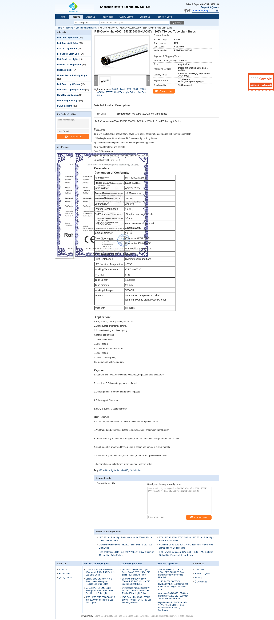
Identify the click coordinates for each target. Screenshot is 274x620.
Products (76, 17)
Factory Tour (107, 17)
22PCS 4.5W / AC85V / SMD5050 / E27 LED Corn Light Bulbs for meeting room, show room (173, 585)
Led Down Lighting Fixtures (71, 89)
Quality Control (126, 17)
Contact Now (73, 136)
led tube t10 (122, 470)
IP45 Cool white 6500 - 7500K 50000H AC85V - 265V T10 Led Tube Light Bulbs (136, 600)
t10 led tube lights (107, 470)
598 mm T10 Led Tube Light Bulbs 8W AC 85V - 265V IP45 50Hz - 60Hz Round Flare (136, 572)
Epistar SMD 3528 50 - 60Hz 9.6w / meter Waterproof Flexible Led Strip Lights (99, 581)
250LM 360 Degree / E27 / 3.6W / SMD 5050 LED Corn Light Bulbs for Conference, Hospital (171, 573)
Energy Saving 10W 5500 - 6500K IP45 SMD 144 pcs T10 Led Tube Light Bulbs (136, 581)
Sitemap (198, 577)
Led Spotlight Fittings (68, 100)
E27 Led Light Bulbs (67, 48)
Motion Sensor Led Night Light (72, 75)
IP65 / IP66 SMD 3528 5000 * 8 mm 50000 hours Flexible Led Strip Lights (100, 600)
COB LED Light (64, 70)
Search (178, 22)
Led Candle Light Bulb (68, 54)
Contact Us (145, 17)
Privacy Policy (86, 616)
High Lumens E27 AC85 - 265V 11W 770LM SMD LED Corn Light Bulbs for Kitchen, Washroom (172, 606)
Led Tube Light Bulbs (86, 28)
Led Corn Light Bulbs (67, 43)
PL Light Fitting (65, 106)
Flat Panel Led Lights (67, 59)
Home (62, 17)
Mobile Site (200, 582)
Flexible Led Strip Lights (69, 64)
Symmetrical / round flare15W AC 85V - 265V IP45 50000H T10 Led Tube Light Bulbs (135, 590)
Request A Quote (209, 7)
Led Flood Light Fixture (68, 84)
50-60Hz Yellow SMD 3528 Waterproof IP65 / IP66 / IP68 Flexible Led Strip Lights (99, 590)
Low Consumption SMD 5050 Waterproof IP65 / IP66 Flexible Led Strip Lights (100, 572)
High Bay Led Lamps (67, 95)
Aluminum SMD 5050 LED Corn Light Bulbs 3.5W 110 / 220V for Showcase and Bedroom (173, 596)
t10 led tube (135, 470)
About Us (90, 17)
